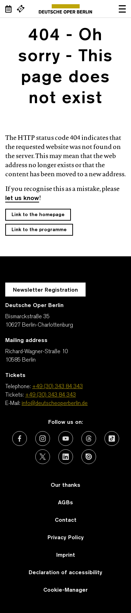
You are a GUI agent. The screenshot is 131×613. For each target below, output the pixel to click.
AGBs (65, 503)
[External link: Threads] (89, 439)
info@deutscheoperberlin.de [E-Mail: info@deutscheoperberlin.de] (55, 403)
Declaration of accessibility (65, 573)
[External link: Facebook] (20, 439)
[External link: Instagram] (43, 439)
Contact (66, 520)
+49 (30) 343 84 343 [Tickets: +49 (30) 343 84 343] (50, 395)
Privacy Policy (66, 538)
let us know (22, 198)
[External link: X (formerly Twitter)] (43, 457)
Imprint (65, 555)
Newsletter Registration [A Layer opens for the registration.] (45, 290)
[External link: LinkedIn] (66, 457)
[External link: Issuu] (89, 457)
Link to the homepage (38, 215)
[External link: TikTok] (112, 439)
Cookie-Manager (65, 590)
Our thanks (65, 485)
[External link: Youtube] (66, 439)
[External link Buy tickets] (20, 9)
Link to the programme (39, 230)
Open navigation (122, 8)
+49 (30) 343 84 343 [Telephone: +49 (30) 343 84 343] (57, 387)
